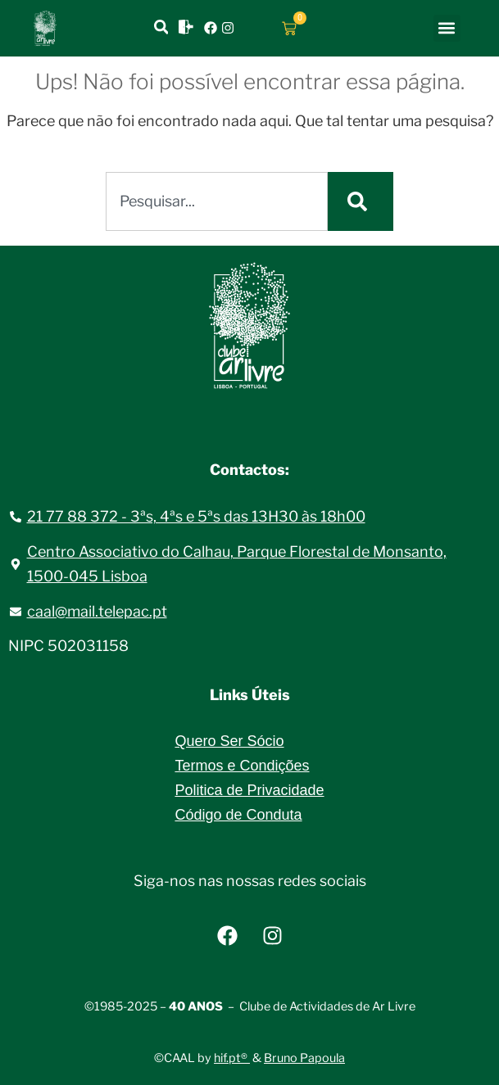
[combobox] (217, 201)
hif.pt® (232, 1058)
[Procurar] (360, 201)
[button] (446, 28)
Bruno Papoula (304, 1058)
